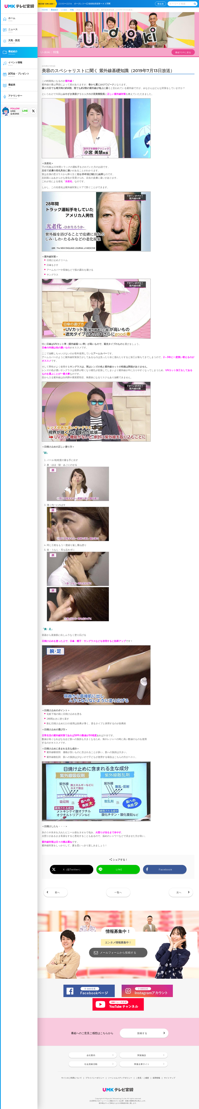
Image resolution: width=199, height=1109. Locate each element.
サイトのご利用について (71, 1078)
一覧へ (118, 892)
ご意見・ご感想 (142, 1078)
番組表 (160, 3)
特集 (72, 10)
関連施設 (141, 1055)
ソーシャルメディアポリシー (120, 1078)
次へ (178, 892)
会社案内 (91, 1055)
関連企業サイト (141, 1064)
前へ (57, 892)
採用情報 (156, 1078)
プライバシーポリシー (95, 1078)
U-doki (64, 10)
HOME (45, 10)
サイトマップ (169, 1078)
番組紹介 (54, 10)
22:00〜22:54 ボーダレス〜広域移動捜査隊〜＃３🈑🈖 (85, 3)
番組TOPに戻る (183, 52)
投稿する (142, 1033)
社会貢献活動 (90, 1064)
